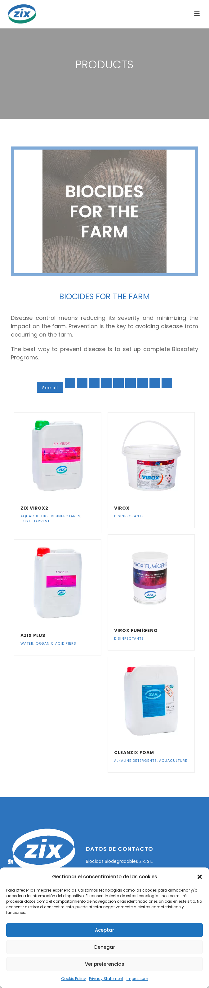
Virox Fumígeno (136, 630)
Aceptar (104, 930)
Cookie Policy (73, 978)
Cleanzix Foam (134, 752)
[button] (200, 877)
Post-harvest (35, 521)
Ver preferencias (104, 964)
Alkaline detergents (135, 760)
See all (50, 388)
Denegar (104, 947)
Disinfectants (66, 516)
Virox (122, 508)
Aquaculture (34, 516)
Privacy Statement (106, 978)
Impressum (137, 978)
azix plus (32, 635)
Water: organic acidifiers (48, 643)
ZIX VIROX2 (34, 508)
